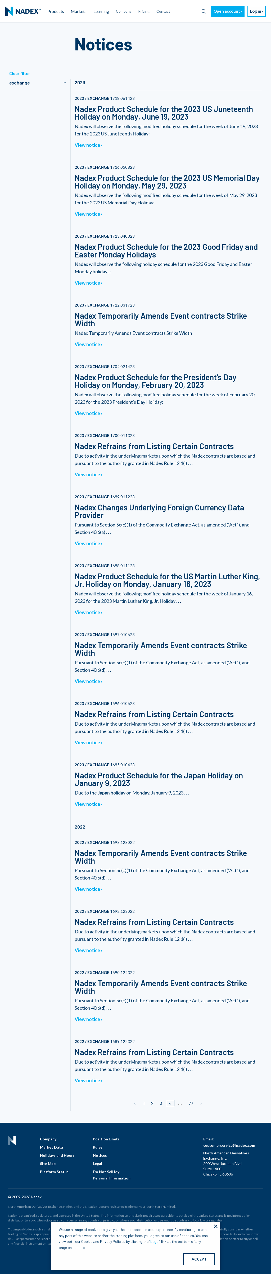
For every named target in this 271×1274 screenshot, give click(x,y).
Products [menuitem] (55, 11)
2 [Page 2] (152, 1103)
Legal (97, 1163)
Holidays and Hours (57, 1155)
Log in (255, 11)
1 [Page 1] (144, 1103)
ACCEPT (199, 1259)
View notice (87, 145)
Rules (97, 1147)
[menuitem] (23, 11)
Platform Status (54, 1171)
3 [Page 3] (161, 1103)
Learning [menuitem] (101, 11)
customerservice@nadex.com (229, 1145)
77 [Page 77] (190, 1103)
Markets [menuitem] (79, 11)
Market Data (51, 1147)
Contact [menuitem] (163, 11)
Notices (100, 1155)
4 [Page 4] (170, 1103)
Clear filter (19, 73)
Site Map (48, 1163)
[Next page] (201, 1103)
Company (48, 1139)
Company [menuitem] (124, 11)
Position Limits (106, 1139)
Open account (227, 11)
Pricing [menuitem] (144, 11)
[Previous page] (135, 1103)
